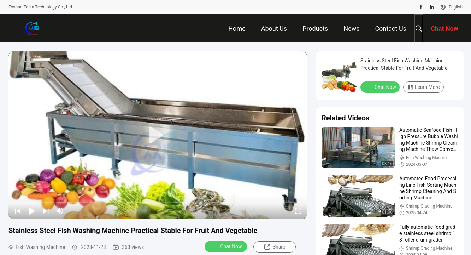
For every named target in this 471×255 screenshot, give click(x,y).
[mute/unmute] (60, 210)
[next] (46, 210)
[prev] (18, 210)
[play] (158, 135)
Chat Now (226, 246)
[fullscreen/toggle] (298, 210)
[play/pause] (32, 210)
